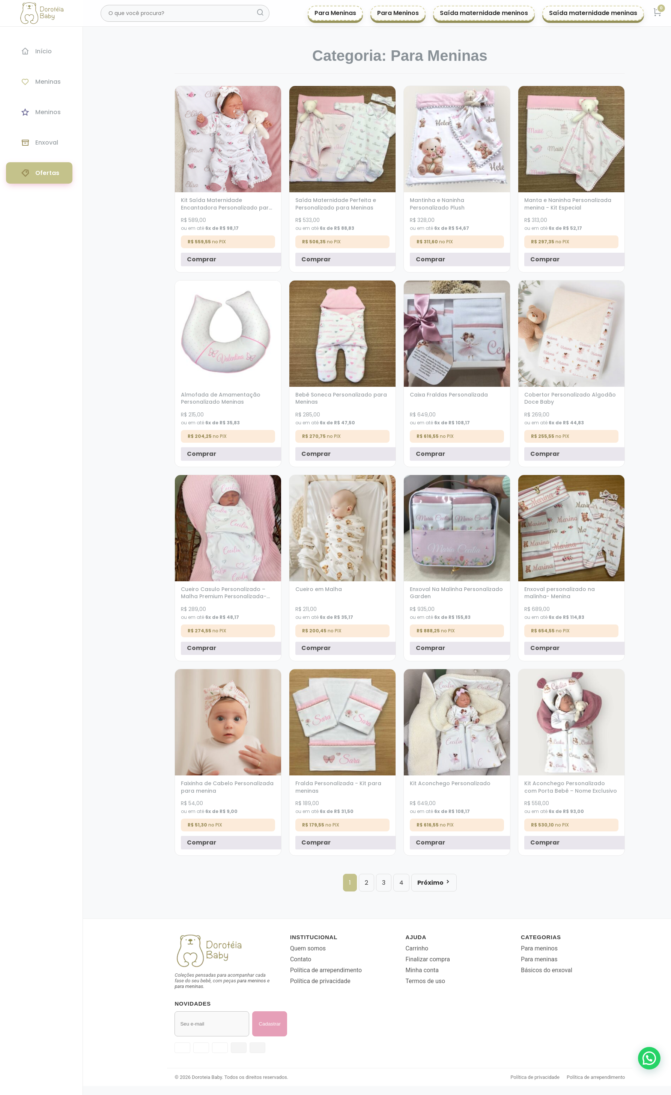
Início (36, 51)
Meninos (41, 112)
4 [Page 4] (420, 882)
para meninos (270, 980)
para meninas (207, 986)
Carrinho (435, 948)
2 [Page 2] (385, 882)
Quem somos (326, 948)
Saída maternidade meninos (484, 13)
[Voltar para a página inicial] (241, 951)
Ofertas (40, 173)
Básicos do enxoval (565, 970)
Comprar (220, 259)
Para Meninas (335, 13)
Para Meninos (398, 13)
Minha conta (440, 970)
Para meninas (557, 959)
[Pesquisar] (260, 13)
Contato (319, 959)
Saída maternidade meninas (593, 13)
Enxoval (39, 142)
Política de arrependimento (344, 970)
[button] (649, 1058)
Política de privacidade (338, 981)
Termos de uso (443, 981)
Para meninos (557, 948)
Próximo (452, 882)
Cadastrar (288, 1024)
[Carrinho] (657, 13)
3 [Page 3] (402, 882)
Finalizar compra (446, 959)
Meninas (41, 81)
